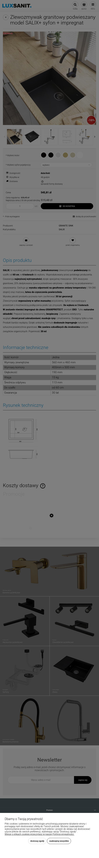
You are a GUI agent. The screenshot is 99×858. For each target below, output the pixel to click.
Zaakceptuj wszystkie (59, 841)
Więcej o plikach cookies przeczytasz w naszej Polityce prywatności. (39, 834)
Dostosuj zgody (37, 841)
